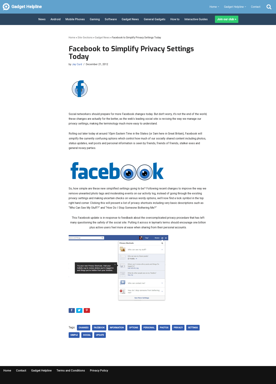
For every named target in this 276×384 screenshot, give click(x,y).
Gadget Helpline (41, 370)
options (133, 327)
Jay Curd (77, 64)
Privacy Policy (99, 370)
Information (117, 327)
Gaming (95, 19)
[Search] (269, 6)
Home (72, 37)
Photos (164, 327)
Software (111, 19)
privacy (178, 327)
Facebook (99, 327)
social (87, 335)
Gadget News (130, 19)
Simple (74, 335)
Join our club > (226, 19)
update (100, 335)
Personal (149, 327)
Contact (255, 6)
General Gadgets (154, 19)
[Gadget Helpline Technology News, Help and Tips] (22, 6)
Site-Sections (85, 37)
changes (84, 327)
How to (175, 19)
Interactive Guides (196, 19)
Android (56, 19)
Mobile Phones (75, 19)
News (42, 19)
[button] (218, 6)
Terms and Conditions (71, 370)
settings (193, 327)
